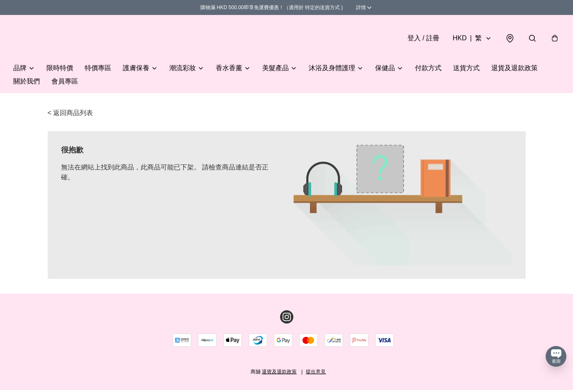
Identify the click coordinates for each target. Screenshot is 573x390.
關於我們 (26, 81)
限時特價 (59, 67)
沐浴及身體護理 (332, 67)
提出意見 (316, 372)
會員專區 (64, 81)
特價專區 (98, 67)
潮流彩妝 (182, 67)
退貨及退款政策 (514, 67)
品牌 (20, 67)
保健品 (385, 67)
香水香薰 (229, 67)
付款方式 (428, 67)
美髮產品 (275, 67)
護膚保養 (136, 67)
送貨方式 (466, 67)
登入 (423, 38)
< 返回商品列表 (70, 112)
